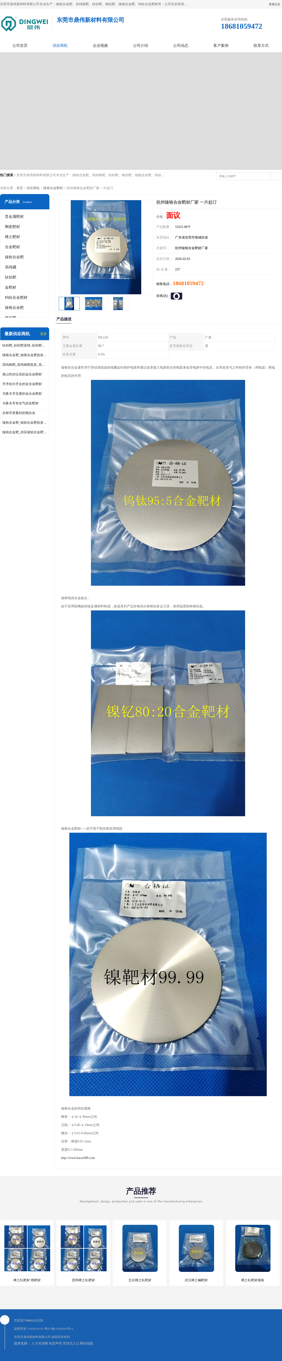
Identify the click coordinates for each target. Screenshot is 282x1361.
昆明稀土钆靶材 (83, 1280)
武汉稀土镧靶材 (196, 1280)
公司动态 (180, 46)
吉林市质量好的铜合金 (18, 413)
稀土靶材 (12, 237)
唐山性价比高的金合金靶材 (22, 374)
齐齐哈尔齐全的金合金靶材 (22, 384)
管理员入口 (71, 1343)
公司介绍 (140, 46)
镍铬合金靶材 (53, 188)
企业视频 (100, 46)
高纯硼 (10, 267)
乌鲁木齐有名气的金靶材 (20, 403)
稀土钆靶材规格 (252, 1280)
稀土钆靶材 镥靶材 (27, 1280)
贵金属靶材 (14, 217)
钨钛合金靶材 (16, 297)
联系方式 (261, 46)
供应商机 (60, 46)
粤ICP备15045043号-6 (58, 1328)
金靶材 (10, 287)
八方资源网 (39, 1343)
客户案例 (220, 46)
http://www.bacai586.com (78, 1158)
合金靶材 (12, 247)
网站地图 (86, 1343)
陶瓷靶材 (12, 227)
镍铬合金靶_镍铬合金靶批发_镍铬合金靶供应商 (24, 355)
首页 (19, 188)
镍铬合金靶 (14, 308)
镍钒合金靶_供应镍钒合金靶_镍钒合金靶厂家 (24, 432)
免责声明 (55, 1343)
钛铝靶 (10, 277)
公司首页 (19, 46)
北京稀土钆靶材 (139, 1280)
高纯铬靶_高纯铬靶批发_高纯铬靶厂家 (24, 364)
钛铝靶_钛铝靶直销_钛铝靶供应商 (24, 345)
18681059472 (188, 283)
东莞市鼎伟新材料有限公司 (32, 1337)
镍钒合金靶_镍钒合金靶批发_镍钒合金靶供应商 (24, 422)
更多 (43, 334)
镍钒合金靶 (14, 257)
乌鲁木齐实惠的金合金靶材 (22, 393)
